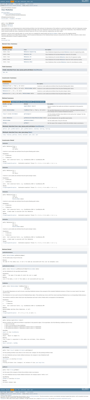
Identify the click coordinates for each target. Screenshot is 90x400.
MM (6, 72)
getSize (5, 128)
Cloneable (11, 18)
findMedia (26, 110)
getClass (14, 134)
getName (26, 123)
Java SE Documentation (33, 396)
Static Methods (16, 101)
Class (4, 113)
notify (20, 134)
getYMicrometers (28, 128)
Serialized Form (5, 40)
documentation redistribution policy (62, 398)
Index (28, 1)
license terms (45, 398)
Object (29, 106)
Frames (17, 3)
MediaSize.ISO (27, 54)
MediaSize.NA (27, 59)
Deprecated (23, 1)
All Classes (30, 3)
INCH (4, 72)
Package (8, 1)
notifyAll (25, 134)
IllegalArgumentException (9, 163)
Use (16, 1)
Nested (7, 5)
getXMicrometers (15, 128)
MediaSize (5, 85)
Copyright (2, 398)
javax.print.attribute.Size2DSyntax (12, 13)
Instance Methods (27, 101)
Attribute (18, 18)
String (4, 123)
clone (4, 134)
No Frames (22, 3)
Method (19, 5)
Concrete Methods (39, 101)
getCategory (27, 113)
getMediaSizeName (28, 120)
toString (42, 128)
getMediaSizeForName (29, 117)
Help (32, 1)
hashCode (36, 128)
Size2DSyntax (9, 24)
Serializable (4, 18)
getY (22, 128)
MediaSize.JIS (27, 56)
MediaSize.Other (28, 61)
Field (10, 5)
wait (30, 134)
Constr (14, 5)
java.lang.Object (5, 12)
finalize (9, 134)
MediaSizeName (28, 88)
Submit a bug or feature (5, 395)
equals (25, 106)
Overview (2, 1)
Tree (19, 1)
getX (9, 128)
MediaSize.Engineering (30, 51)
